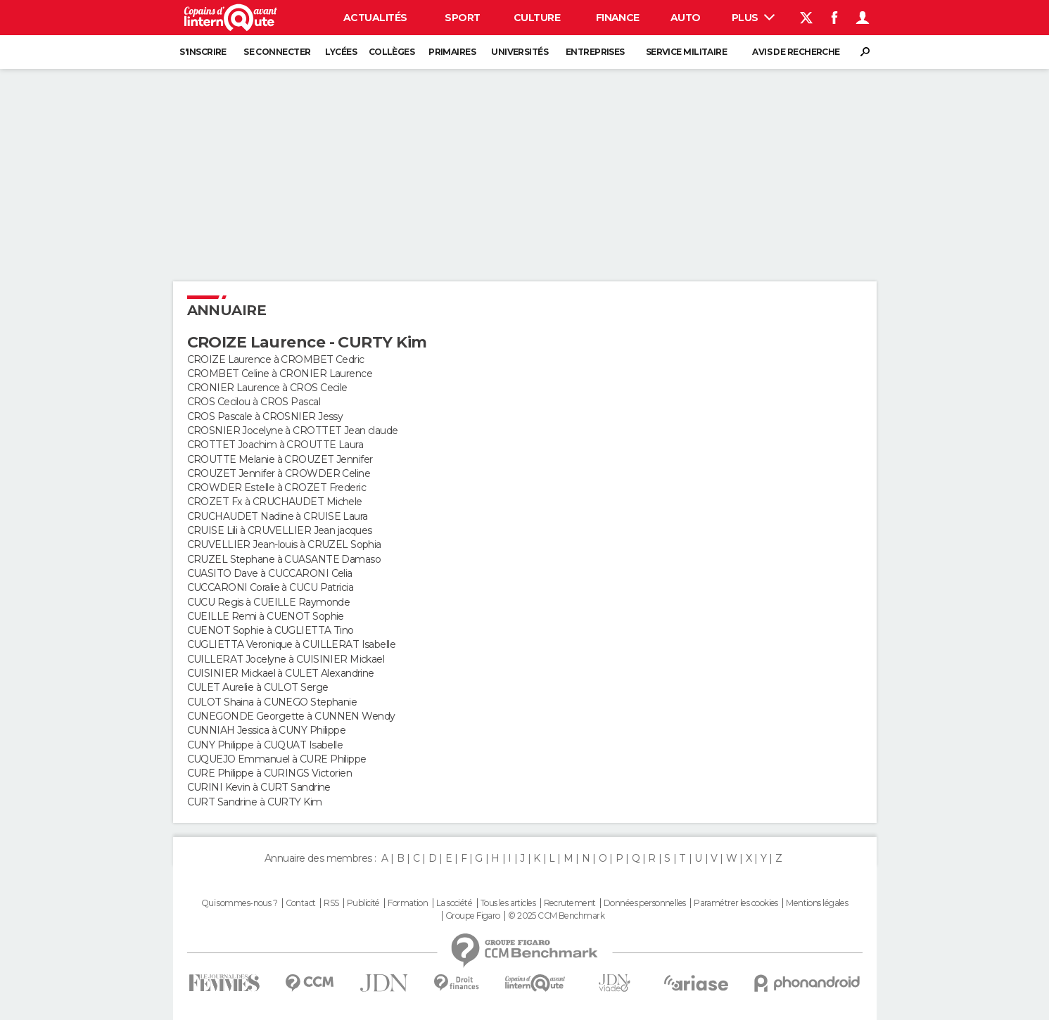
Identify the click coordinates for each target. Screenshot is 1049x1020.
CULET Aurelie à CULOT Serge (258, 687)
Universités (519, 51)
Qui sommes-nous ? (239, 903)
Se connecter (276, 51)
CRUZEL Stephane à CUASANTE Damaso (284, 559)
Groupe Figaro (472, 916)
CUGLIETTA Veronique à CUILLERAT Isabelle (291, 644)
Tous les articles (508, 903)
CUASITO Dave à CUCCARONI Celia (269, 573)
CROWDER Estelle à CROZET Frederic (277, 487)
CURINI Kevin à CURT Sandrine (259, 787)
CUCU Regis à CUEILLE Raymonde (268, 602)
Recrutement (570, 903)
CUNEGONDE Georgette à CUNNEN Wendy (291, 716)
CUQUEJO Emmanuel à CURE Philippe (277, 759)
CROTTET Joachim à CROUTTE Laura (275, 444)
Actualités (375, 17)
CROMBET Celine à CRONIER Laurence (280, 373)
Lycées (341, 51)
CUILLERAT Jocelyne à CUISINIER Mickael (286, 659)
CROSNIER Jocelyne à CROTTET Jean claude (292, 430)
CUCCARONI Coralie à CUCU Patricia (270, 587)
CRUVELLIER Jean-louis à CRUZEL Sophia (284, 544)
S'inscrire (202, 51)
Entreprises (595, 51)
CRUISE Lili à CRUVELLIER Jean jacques (279, 530)
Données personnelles (645, 903)
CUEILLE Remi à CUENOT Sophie (265, 616)
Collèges (392, 51)
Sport (462, 17)
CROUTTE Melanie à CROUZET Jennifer (280, 459)
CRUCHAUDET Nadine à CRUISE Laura (277, 516)
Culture (537, 17)
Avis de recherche (795, 51)
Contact (301, 903)
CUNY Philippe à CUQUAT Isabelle (265, 745)
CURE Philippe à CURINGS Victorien (269, 773)
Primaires (452, 51)
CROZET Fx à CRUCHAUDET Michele (274, 501)
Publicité (363, 903)
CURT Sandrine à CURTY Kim (254, 802)
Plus (753, 17)
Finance (618, 17)
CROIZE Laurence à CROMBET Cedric (275, 359)
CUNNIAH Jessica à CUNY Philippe (266, 730)
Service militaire (686, 51)
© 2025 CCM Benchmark (556, 916)
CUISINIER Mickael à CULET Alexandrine (280, 673)
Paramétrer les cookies (736, 903)
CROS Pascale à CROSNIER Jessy (265, 416)
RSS (331, 903)
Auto (685, 17)
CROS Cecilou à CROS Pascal (253, 401)
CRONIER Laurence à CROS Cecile (267, 387)
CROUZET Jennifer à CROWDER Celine (279, 473)
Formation (408, 903)
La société (454, 903)
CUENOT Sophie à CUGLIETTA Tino (270, 630)
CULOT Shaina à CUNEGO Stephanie (272, 702)
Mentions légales (817, 903)
